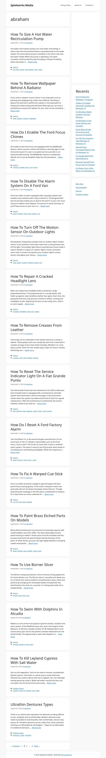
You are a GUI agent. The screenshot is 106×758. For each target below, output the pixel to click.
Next (37, 746)
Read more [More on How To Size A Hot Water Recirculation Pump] (32, 62)
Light (35, 411)
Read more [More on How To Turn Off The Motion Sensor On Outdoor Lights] (42, 255)
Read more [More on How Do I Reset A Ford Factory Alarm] (15, 452)
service (49, 411)
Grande (18, 411)
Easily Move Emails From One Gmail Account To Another (84, 132)
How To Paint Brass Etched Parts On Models (38, 517)
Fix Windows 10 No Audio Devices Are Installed (83, 123)
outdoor (30, 263)
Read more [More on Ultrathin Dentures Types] (36, 727)
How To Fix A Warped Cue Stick (37, 473)
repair (37, 312)
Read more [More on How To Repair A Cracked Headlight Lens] (29, 304)
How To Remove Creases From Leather (36, 327)
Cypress (15, 691)
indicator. (29, 411)
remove (25, 118)
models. (30, 551)
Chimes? (16, 167)
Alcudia (15, 644)
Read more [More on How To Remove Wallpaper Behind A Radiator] (15, 111)
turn (40, 263)
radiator (19, 118)
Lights (19, 263)
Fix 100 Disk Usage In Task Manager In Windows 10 (84, 141)
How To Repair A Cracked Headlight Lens (32, 278)
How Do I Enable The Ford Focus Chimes (38, 134)
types (22, 735)
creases (15, 358)
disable (20, 214)
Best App (79, 184)
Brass (15, 551)
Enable (22, 167)
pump (22, 70)
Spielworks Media (22, 5)
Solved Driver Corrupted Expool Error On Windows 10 (85, 150)
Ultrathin (28, 735)
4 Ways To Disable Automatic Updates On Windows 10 (85, 106)
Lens (32, 312)
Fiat (14, 411)
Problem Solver (18, 688)
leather (29, 358)
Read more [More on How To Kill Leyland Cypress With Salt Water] (51, 683)
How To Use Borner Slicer (32, 564)
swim (31, 644)
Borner (15, 596)
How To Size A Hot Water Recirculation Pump (31, 36)
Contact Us (89, 5)
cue (14, 502)
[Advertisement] (85, 48)
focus (27, 167)
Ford (31, 167)
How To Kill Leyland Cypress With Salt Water (34, 660)
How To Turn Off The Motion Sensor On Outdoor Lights (34, 229)
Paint (35, 551)
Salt (33, 691)
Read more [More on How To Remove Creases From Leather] (29, 350)
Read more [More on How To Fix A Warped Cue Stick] (49, 494)
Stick (24, 502)
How (17, 70)
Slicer (24, 596)
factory (20, 460)
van (38, 214)
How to (15, 67)
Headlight (22, 312)
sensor (36, 263)
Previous (15, 746)
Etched (20, 551)
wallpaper (32, 118)
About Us (78, 5)
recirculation (29, 70)
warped (29, 502)
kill (24, 691)
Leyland (28, 691)
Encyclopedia (81, 187)
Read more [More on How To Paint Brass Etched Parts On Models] (33, 543)
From (21, 358)
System (34, 214)
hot (14, 70)
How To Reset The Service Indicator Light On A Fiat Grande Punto (38, 376)
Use (28, 596)
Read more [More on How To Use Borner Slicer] (28, 588)
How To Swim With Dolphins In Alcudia (37, 611)
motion (24, 263)
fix (17, 502)
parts (39, 551)
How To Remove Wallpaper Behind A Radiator (33, 85)
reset (44, 411)
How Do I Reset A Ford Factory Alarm (36, 427)
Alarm (15, 214)
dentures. (16, 735)
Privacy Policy (65, 5)
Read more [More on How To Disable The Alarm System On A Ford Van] (45, 206)
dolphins (22, 644)
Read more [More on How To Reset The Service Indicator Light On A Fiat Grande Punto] (41, 403)
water (40, 70)
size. (35, 70)
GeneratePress (66, 755)
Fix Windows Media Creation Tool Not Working (84, 114)
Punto (40, 411)
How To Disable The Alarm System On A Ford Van (33, 183)
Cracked (16, 312)
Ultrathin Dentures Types (32, 704)
